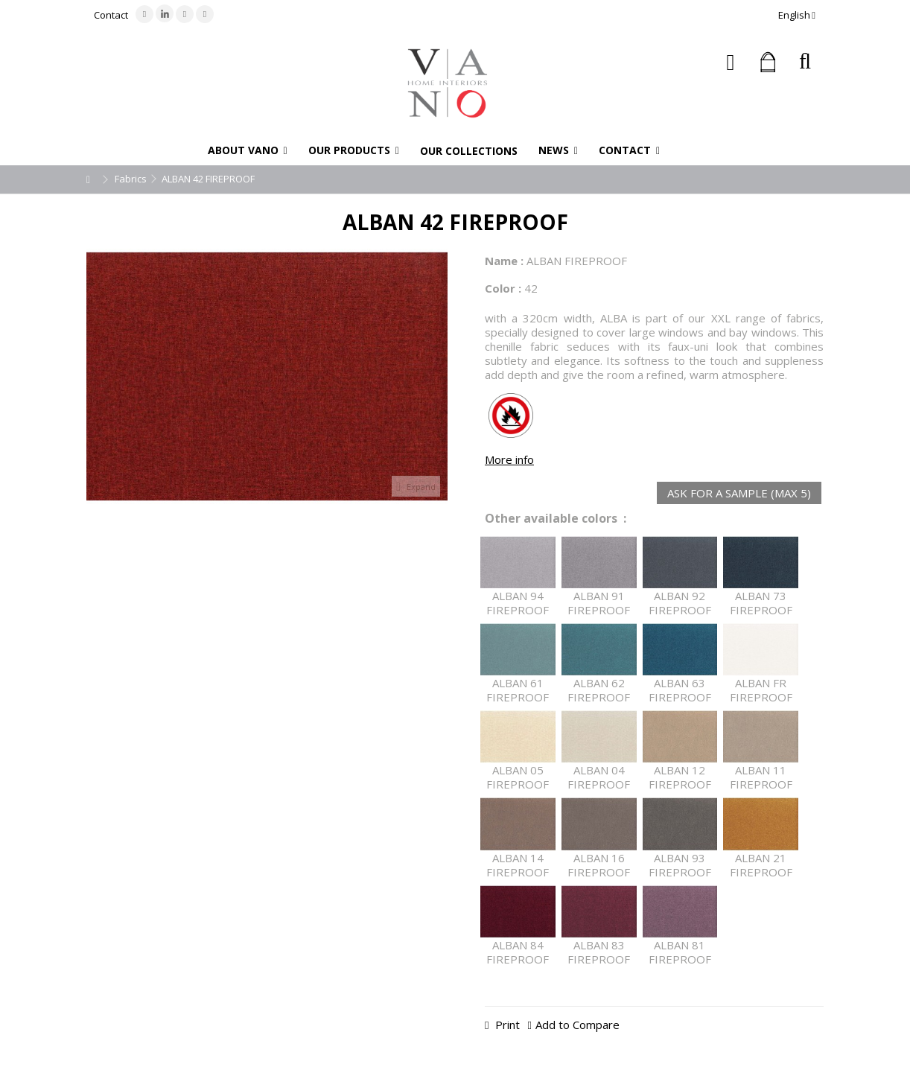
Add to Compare (577, 1024)
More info (509, 459)
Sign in (731, 62)
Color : (503, 288)
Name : (504, 260)
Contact (111, 15)
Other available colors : (555, 519)
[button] (247, 150)
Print (506, 1024)
